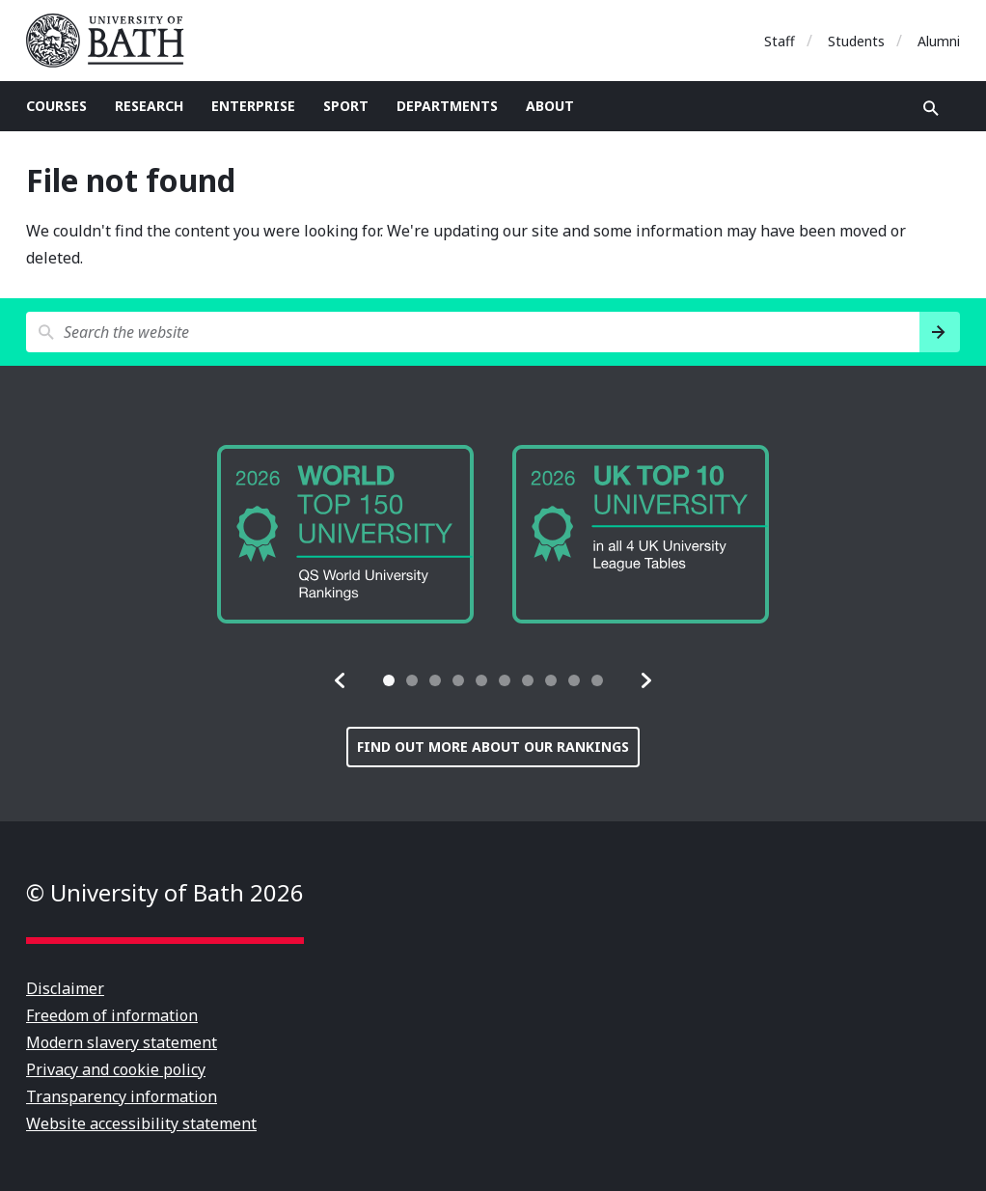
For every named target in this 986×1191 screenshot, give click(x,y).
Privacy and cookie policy (115, 1069)
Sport (346, 106)
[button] (340, 680)
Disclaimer (65, 988)
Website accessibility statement (141, 1123)
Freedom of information (112, 1015)
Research (149, 106)
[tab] (389, 680)
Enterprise (253, 106)
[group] (345, 534)
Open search (931, 108)
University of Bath (113, 41)
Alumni (939, 41)
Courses (56, 106)
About (550, 106)
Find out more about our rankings (493, 746)
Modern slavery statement (121, 1042)
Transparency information (121, 1096)
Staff (779, 41)
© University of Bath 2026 (165, 892)
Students (856, 41)
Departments (447, 106)
